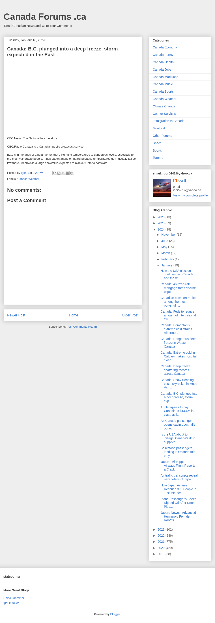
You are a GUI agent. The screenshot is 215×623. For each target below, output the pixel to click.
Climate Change (164, 106)
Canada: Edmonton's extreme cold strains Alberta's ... (176, 329)
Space (157, 143)
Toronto (158, 157)
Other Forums (162, 135)
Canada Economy (165, 47)
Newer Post (16, 315)
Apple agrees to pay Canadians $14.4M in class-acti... (177, 411)
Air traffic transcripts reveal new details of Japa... (179, 477)
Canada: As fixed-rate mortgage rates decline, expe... (179, 288)
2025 (162, 223)
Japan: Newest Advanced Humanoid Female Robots (178, 516)
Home (73, 315)
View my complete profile (190, 195)
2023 (162, 529)
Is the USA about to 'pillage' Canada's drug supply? (178, 438)
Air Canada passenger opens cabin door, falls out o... (178, 424)
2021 (162, 541)
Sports (157, 150)
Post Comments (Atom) (82, 326)
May (164, 247)
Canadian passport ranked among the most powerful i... (179, 301)
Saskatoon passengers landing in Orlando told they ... (178, 451)
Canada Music (163, 84)
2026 (162, 217)
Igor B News (11, 603)
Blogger (115, 614)
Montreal (159, 128)
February (168, 259)
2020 (162, 548)
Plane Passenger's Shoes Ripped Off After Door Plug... (178, 502)
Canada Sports (163, 91)
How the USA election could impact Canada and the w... (177, 274)
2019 (162, 554)
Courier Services (164, 113)
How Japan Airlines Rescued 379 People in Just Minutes (178, 489)
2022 (162, 535)
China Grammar (13, 598)
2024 (162, 229)
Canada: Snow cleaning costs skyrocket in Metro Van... (179, 383)
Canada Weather (28, 179)
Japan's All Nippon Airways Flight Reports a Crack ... (178, 465)
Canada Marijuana (165, 77)
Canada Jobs (162, 69)
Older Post (130, 315)
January (167, 265)
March (166, 253)
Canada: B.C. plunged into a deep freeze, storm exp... (179, 397)
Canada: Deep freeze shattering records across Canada (175, 370)
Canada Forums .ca (45, 17)
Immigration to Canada (169, 121)
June (165, 241)
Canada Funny (163, 55)
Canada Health (163, 62)
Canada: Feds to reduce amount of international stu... (178, 315)
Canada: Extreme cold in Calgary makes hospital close (179, 356)
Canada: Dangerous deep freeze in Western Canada (178, 342)
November (168, 234)
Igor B (182, 180)
